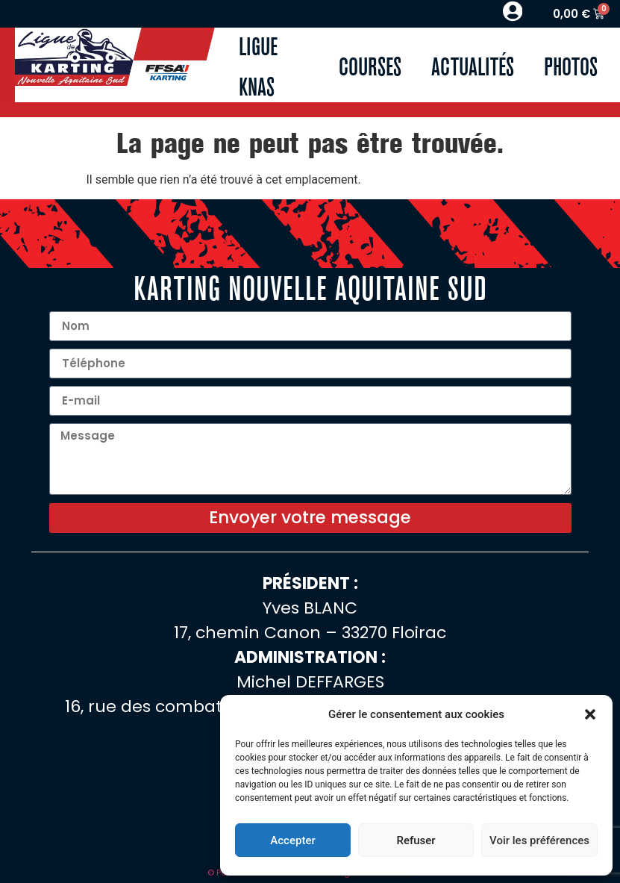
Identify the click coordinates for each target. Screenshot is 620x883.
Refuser (415, 840)
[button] (590, 714)
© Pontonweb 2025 (246, 876)
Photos (571, 68)
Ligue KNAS (258, 68)
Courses (370, 68)
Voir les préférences (539, 840)
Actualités (472, 68)
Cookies (395, 876)
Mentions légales (332, 876)
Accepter (292, 840)
